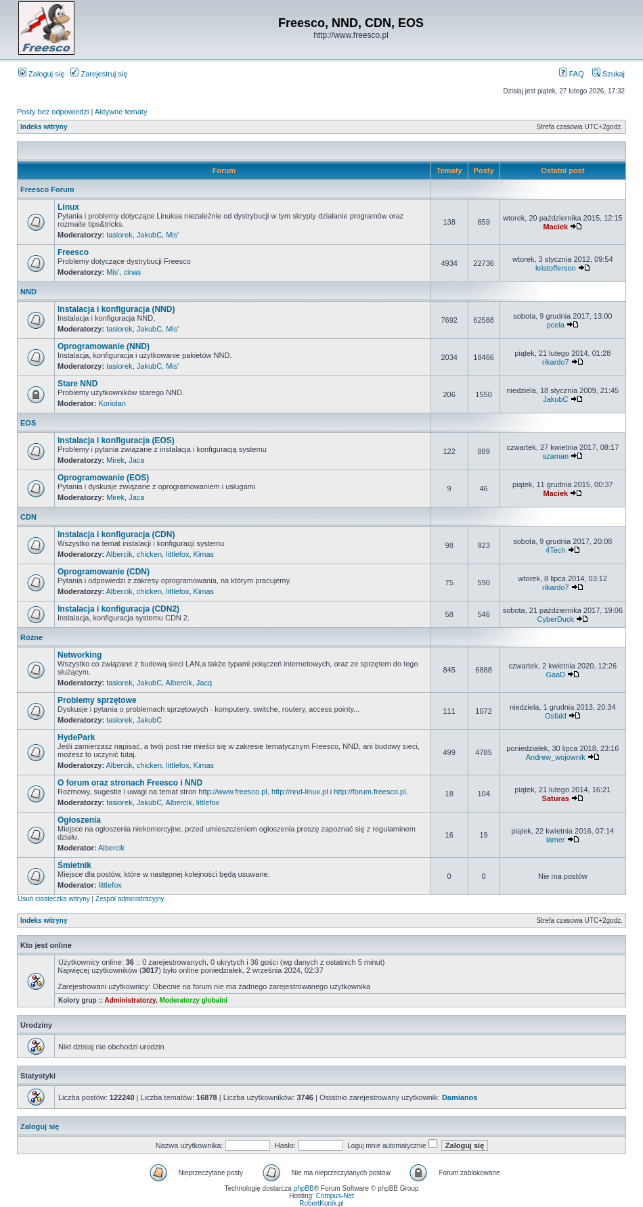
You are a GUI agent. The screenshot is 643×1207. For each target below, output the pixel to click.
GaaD (555, 674)
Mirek (115, 460)
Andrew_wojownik (555, 757)
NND (28, 292)
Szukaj (608, 74)
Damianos (460, 1097)
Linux (68, 207)
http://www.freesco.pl (232, 792)
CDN (28, 517)
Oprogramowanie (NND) (104, 346)
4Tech (555, 550)
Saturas (555, 798)
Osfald (556, 716)
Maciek (555, 227)
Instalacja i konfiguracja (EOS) (116, 440)
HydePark (76, 737)
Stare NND (77, 383)
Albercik (119, 554)
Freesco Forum (47, 189)
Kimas (204, 554)
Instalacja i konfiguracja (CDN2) (118, 609)
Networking (80, 655)
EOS (28, 423)
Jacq (204, 683)
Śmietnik (74, 865)
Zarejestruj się (98, 74)
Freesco (73, 252)
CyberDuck (555, 619)
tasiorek (119, 235)
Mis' (172, 235)
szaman (556, 456)
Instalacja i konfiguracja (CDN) (116, 534)
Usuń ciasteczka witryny (54, 899)
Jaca (136, 460)
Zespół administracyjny (129, 899)
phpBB (304, 1188)
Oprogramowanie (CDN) (104, 571)
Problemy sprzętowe (97, 700)
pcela (555, 325)
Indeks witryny (43, 127)
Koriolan (112, 403)
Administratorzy (130, 1000)
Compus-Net (335, 1196)
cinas (132, 272)
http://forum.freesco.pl (369, 792)
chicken (149, 554)
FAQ (571, 74)
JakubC (149, 235)
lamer (555, 840)
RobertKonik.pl (321, 1203)
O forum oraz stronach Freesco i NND (130, 783)
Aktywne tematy (121, 112)
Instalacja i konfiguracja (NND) (116, 309)
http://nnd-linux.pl (299, 792)
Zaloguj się (41, 74)
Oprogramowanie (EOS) (103, 477)
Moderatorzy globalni (193, 1000)
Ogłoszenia (79, 820)
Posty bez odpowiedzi (53, 112)
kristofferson (555, 268)
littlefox (177, 554)
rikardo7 (555, 362)
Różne (31, 637)
